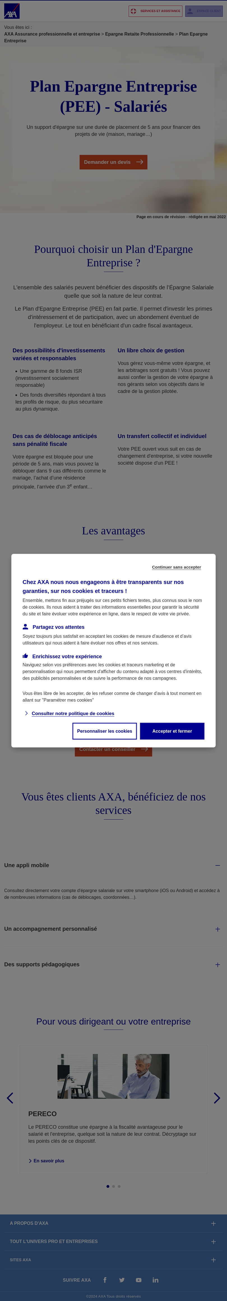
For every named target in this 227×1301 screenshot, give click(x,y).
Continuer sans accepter (176, 566)
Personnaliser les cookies (104, 731)
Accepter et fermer (172, 731)
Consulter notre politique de (73, 713)
